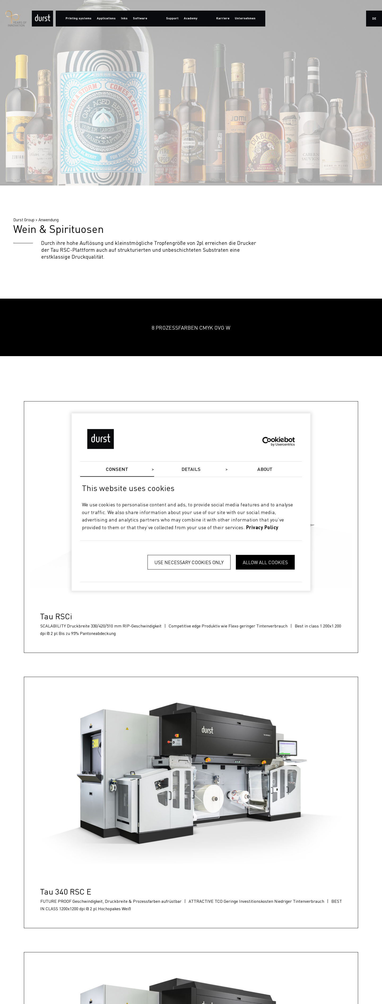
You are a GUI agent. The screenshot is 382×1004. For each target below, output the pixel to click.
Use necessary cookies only (189, 562)
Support (172, 18)
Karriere (222, 18)
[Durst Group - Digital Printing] (42, 18)
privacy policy (262, 527)
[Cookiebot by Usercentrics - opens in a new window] (271, 441)
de (374, 18)
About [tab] (264, 469)
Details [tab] (191, 469)
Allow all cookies (265, 562)
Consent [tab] (117, 469)
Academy (190, 18)
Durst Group (23, 219)
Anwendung (48, 219)
